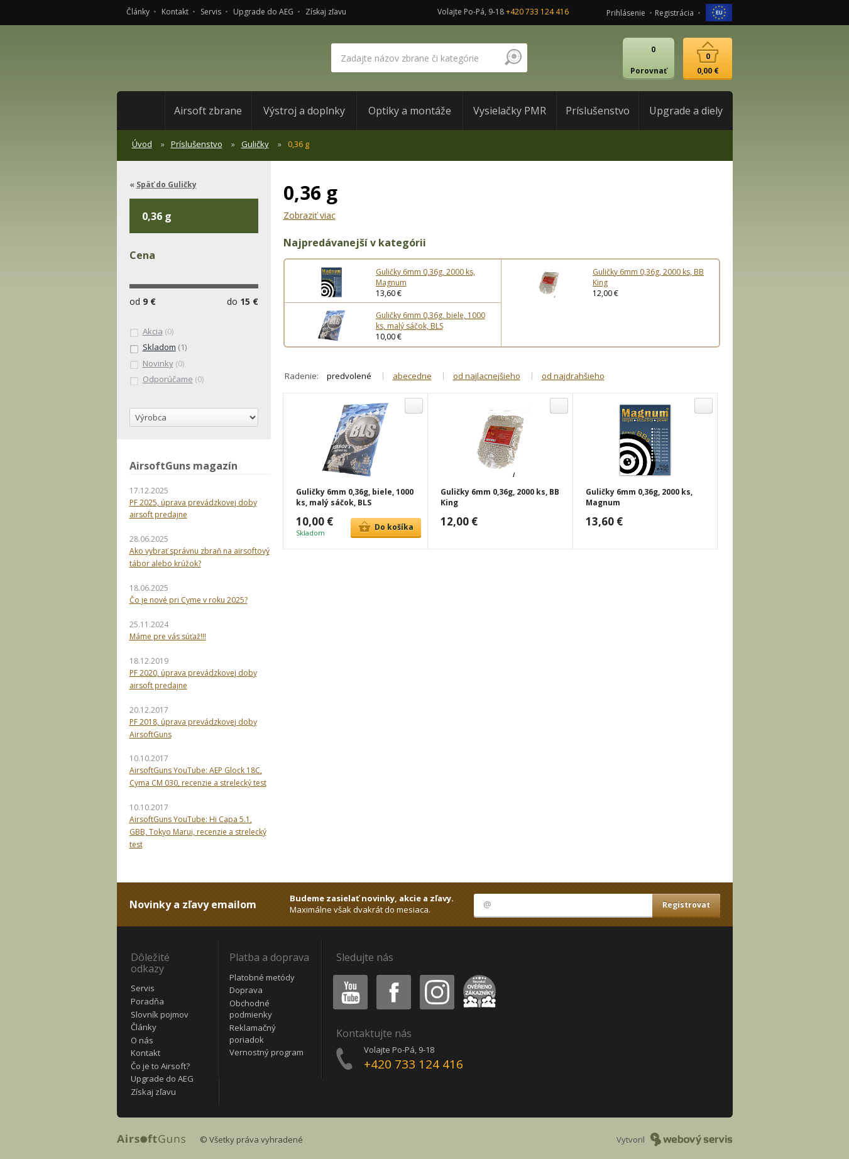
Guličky (255, 144)
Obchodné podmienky (250, 1009)
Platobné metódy (262, 977)
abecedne (412, 376)
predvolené (349, 376)
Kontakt (175, 11)
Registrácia (674, 13)
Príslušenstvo (196, 144)
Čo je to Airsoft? (160, 1066)
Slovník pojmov (160, 1014)
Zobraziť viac (309, 215)
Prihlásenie (625, 13)
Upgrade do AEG (263, 11)
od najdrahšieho (573, 376)
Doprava (246, 990)
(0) (151, 332)
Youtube (346, 977)
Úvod (142, 144)
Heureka (477, 977)
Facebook (392, 977)
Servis (210, 11)
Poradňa (147, 1001)
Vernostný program (266, 1052)
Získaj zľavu (325, 11)
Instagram (436, 977)
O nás (142, 1040)
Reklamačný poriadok (252, 1033)
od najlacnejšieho (486, 376)
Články (138, 11)
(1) (158, 347)
